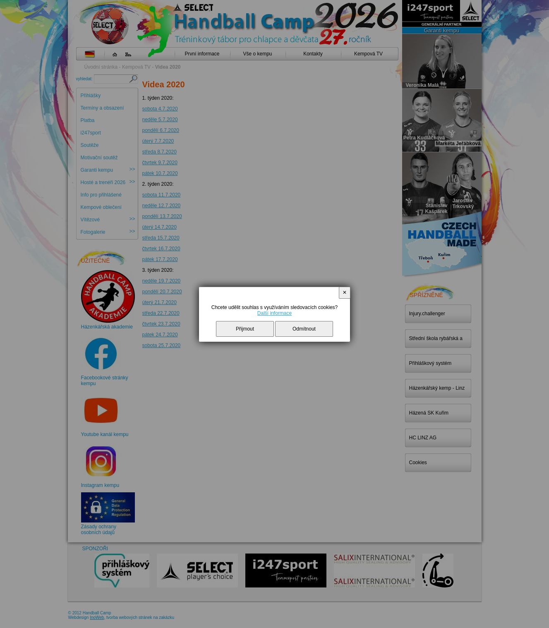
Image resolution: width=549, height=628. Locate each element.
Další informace (274, 313)
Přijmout (245, 329)
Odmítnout (304, 329)
